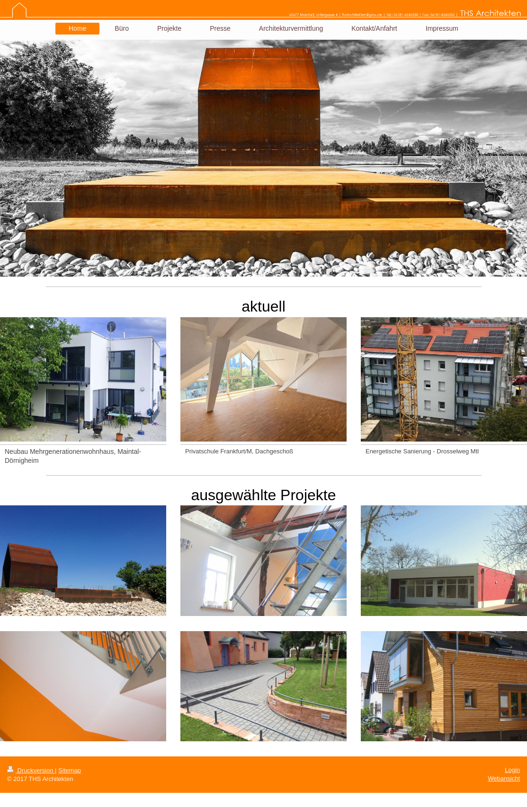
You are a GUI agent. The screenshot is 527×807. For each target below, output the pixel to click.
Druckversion (31, 770)
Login (512, 769)
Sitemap (69, 770)
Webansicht (504, 778)
